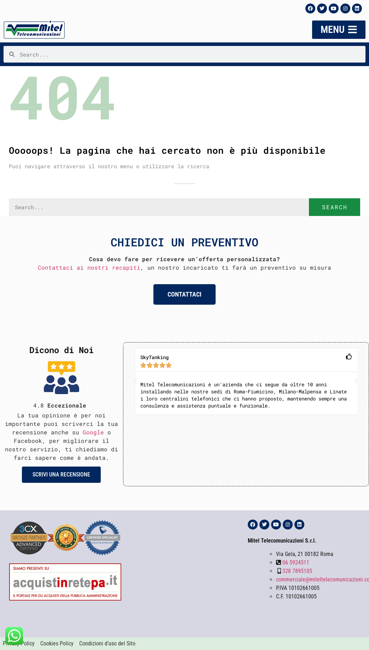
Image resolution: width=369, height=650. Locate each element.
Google (93, 432)
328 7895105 (297, 571)
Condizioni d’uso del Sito (107, 643)
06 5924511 (295, 562)
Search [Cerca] (334, 207)
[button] (135, 381)
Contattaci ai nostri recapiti (89, 267)
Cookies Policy (57, 643)
